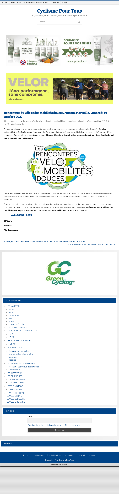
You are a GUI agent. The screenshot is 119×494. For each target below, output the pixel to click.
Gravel (11, 321)
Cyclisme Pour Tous (59, 11)
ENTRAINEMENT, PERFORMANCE (22, 363)
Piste (11, 312)
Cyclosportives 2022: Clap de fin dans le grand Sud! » (91, 244)
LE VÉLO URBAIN (14, 396)
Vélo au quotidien (94, 121)
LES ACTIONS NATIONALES (19, 340)
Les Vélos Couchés (17, 324)
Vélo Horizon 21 (17, 124)
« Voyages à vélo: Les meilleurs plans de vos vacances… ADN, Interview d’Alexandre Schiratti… (45, 241)
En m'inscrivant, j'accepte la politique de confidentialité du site (54, 425)
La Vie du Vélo (29, 121)
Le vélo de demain (44, 121)
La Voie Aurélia (15, 389)
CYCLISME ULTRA (15, 347)
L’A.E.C (11, 337)
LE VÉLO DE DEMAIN (16, 393)
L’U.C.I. (11, 334)
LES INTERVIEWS (14, 373)
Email (30, 416)
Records (12, 360)
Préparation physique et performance (25, 367)
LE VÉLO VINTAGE (15, 386)
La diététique (14, 370)
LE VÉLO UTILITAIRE (16, 402)
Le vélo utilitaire (59, 121)
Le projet (55, 2)
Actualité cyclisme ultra (19, 351)
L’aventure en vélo (17, 380)
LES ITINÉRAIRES (14, 376)
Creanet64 (49, 460)
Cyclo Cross (14, 315)
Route (11, 310)
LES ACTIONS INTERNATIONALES (22, 331)
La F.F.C (12, 344)
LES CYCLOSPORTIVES (17, 328)
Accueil (5, 2)
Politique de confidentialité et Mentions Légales (29, 2)
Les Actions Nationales (76, 121)
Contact (65, 2)
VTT (10, 318)
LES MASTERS (13, 306)
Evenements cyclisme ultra (21, 354)
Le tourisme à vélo (17, 382)
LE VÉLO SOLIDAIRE (16, 399)
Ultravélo (13, 357)
